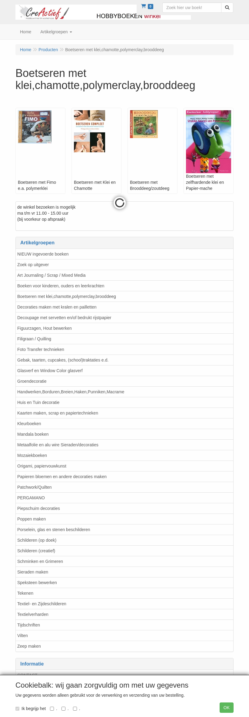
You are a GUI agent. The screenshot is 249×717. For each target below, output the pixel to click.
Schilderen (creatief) (36, 550)
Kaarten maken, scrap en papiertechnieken (57, 413)
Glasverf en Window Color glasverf (50, 370)
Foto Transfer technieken (40, 349)
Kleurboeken (29, 423)
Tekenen (25, 593)
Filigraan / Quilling (34, 338)
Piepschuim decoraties (38, 508)
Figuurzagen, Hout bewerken (44, 328)
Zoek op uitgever (33, 264)
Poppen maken (31, 519)
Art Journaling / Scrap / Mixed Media (51, 275)
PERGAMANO (31, 497)
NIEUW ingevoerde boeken (43, 254)
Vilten (22, 635)
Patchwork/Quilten (34, 487)
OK (227, 707)
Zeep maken (29, 646)
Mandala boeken (33, 434)
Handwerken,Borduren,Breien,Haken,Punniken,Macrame (70, 391)
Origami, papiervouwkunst (41, 466)
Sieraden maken (32, 572)
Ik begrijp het (30, 708)
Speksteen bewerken (37, 582)
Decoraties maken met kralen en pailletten (56, 307)
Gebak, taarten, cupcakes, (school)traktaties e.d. (62, 360)
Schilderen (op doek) (36, 540)
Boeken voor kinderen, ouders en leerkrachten (60, 285)
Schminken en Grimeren (40, 561)
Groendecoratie (32, 381)
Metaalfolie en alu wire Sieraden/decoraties (57, 444)
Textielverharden (32, 614)
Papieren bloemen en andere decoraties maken (62, 476)
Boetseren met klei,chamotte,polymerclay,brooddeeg (66, 296)
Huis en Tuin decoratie (38, 402)
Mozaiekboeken (32, 455)
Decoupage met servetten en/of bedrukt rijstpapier (64, 317)
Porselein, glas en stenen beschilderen (53, 529)
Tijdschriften (28, 625)
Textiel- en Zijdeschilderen (41, 603)
